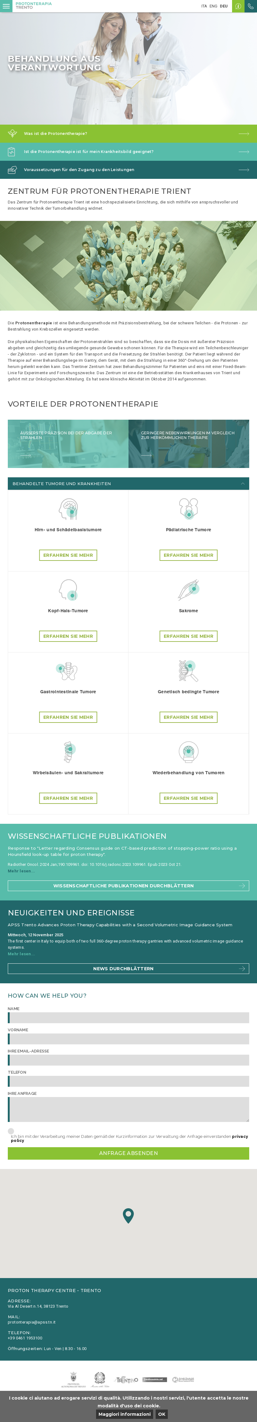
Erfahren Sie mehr (68, 555)
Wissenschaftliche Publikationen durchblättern (123, 886)
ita (204, 6)
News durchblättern (123, 968)
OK (161, 1414)
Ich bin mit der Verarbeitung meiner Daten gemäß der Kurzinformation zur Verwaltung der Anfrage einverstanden (129, 1138)
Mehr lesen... (21, 871)
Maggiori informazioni (125, 1414)
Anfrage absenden (128, 1153)
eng (213, 6)
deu (224, 6)
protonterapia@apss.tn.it (32, 1322)
